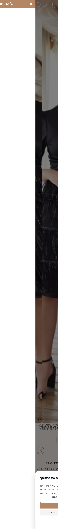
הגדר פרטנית (41, 512)
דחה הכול (16, 512)
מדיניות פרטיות (29, 523)
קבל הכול (29, 505)
